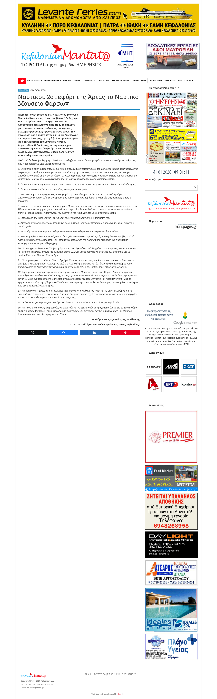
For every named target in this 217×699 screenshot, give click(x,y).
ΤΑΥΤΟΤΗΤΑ (99, 674)
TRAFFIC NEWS (139, 81)
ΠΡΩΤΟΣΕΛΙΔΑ (155, 81)
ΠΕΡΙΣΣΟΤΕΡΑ (185, 81)
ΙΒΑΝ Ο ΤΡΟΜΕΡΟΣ (121, 81)
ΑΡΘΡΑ (76, 81)
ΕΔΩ (186, 344)
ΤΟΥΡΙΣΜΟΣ (104, 81)
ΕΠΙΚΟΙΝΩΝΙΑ (113, 674)
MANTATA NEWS (38, 90)
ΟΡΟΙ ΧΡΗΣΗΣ (129, 674)
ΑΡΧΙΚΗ (88, 674)
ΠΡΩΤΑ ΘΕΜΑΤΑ (34, 81)
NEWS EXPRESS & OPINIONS (57, 81)
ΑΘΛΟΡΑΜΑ (170, 81)
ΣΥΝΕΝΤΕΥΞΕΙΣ (89, 81)
